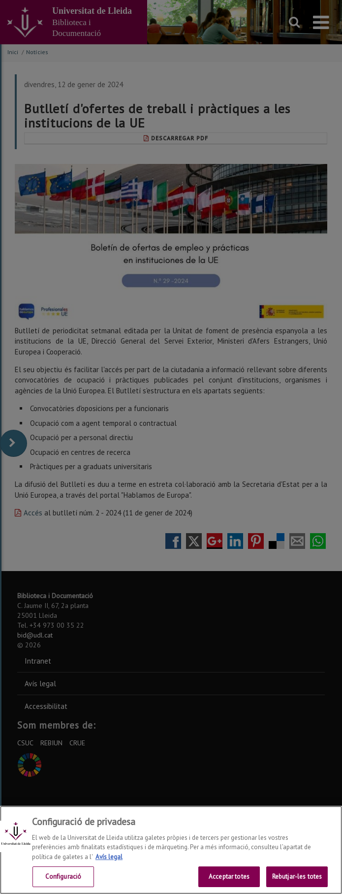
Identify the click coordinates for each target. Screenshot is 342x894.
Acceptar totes (229, 876)
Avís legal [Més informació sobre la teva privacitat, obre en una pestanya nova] (109, 857)
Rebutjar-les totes (297, 876)
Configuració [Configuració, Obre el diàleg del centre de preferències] (63, 876)
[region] (171, 850)
